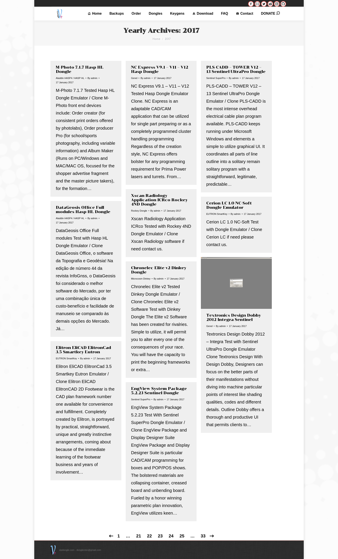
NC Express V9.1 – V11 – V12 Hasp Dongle (159, 69)
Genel (134, 78)
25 (182, 536)
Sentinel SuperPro (215, 78)
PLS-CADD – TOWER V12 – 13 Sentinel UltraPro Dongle (236, 69)
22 (149, 536)
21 (138, 536)
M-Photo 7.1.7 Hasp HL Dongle (79, 69)
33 (203, 536)
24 (171, 536)
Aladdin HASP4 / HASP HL (70, 78)
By (92, 78)
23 (160, 536)
